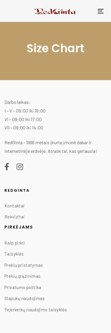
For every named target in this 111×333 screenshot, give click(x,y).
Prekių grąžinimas (22, 276)
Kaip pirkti (14, 242)
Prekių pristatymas (23, 265)
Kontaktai (14, 205)
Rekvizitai (14, 216)
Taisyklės (14, 253)
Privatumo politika (22, 287)
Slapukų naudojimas (24, 298)
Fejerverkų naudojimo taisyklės (35, 309)
